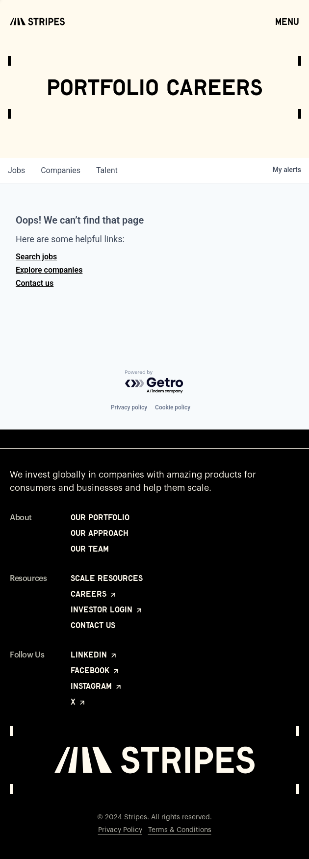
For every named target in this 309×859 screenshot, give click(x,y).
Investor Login (107, 609)
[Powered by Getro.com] (154, 382)
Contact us (34, 283)
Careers (94, 594)
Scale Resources (107, 578)
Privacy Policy (120, 830)
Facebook (95, 670)
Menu (287, 21)
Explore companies (49, 270)
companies (60, 170)
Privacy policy (129, 407)
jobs (16, 170)
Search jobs (36, 256)
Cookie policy (172, 407)
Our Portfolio (100, 517)
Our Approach (100, 533)
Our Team (90, 549)
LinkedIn (94, 654)
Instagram (97, 686)
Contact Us (93, 625)
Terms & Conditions (179, 830)
